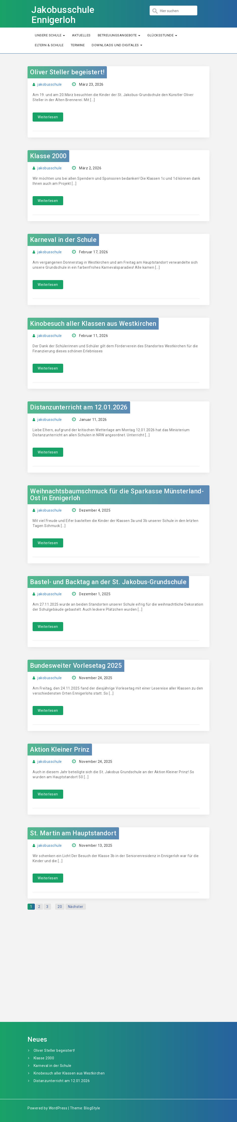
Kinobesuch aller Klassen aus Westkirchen (93, 323)
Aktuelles (81, 35)
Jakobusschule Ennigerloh (62, 15)
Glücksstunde (162, 35)
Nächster (75, 907)
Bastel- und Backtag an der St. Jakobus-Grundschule (108, 582)
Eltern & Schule (49, 45)
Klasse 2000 (48, 156)
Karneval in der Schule (63, 239)
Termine (78, 45)
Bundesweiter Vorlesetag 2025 (76, 665)
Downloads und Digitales (117, 45)
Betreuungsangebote (119, 35)
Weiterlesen (48, 117)
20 (60, 907)
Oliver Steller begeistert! (67, 72)
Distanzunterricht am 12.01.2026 (79, 407)
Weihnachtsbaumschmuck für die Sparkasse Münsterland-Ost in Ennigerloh (117, 495)
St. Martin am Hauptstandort (73, 833)
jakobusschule (49, 84)
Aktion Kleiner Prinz (59, 749)
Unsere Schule (50, 35)
